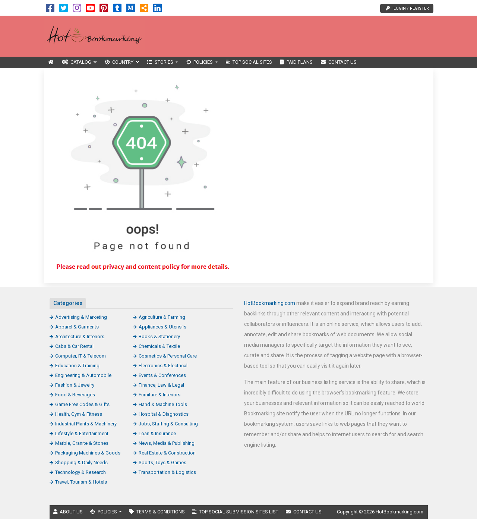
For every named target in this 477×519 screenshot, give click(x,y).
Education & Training (77, 365)
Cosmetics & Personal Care (168, 356)
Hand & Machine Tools (163, 404)
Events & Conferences (162, 375)
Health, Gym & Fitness (78, 414)
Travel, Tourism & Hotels (81, 482)
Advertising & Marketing (81, 317)
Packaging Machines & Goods (87, 453)
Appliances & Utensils (162, 327)
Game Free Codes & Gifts (82, 404)
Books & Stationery (159, 336)
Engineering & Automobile (83, 375)
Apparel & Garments (77, 327)
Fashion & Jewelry (74, 385)
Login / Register (407, 8)
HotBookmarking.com (269, 303)
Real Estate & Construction (167, 453)
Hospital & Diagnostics (164, 414)
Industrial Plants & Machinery (86, 424)
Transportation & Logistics (167, 472)
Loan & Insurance (157, 433)
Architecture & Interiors (79, 336)
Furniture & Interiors (159, 394)
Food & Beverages (75, 394)
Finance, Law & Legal (161, 385)
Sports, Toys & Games (162, 462)
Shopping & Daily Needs (81, 462)
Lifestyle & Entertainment (81, 433)
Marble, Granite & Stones (81, 443)
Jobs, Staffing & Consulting (168, 424)
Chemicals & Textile (159, 346)
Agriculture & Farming (162, 317)
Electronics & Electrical (163, 365)
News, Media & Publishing (167, 443)
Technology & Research (80, 472)
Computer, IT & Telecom (80, 356)
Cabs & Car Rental (74, 346)
